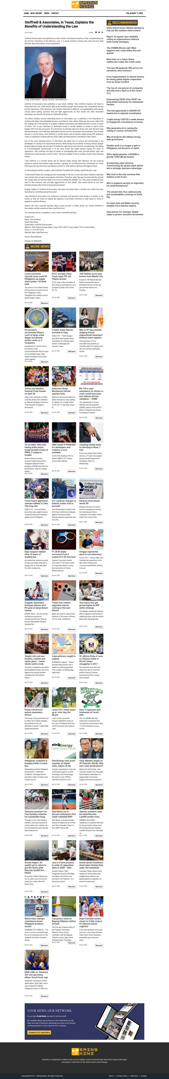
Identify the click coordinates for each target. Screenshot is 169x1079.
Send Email (34, 222)
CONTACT (55, 13)
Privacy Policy (122, 1076)
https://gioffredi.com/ (84, 170)
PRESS (46, 13)
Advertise (134, 1076)
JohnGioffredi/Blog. (60, 114)
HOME (26, 13)
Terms (111, 1076)
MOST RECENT (36, 13)
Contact (144, 1076)
